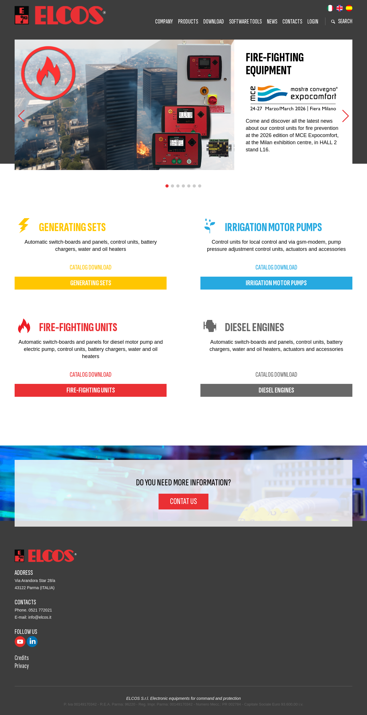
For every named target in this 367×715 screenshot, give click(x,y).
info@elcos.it (39, 617)
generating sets (90, 283)
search (341, 21)
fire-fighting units (91, 390)
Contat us (183, 501)
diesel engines (276, 390)
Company (164, 21)
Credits (22, 658)
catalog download (91, 267)
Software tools (245, 21)
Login (312, 21)
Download (213, 21)
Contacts (292, 21)
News (272, 21)
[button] (346, 116)
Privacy (22, 666)
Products (188, 21)
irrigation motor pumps (276, 283)
